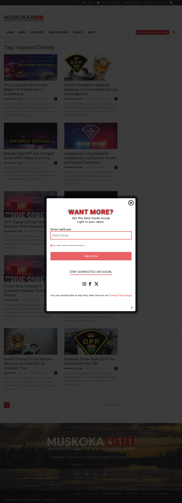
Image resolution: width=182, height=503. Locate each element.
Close (131, 202)
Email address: (61, 229)
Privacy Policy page (120, 295)
